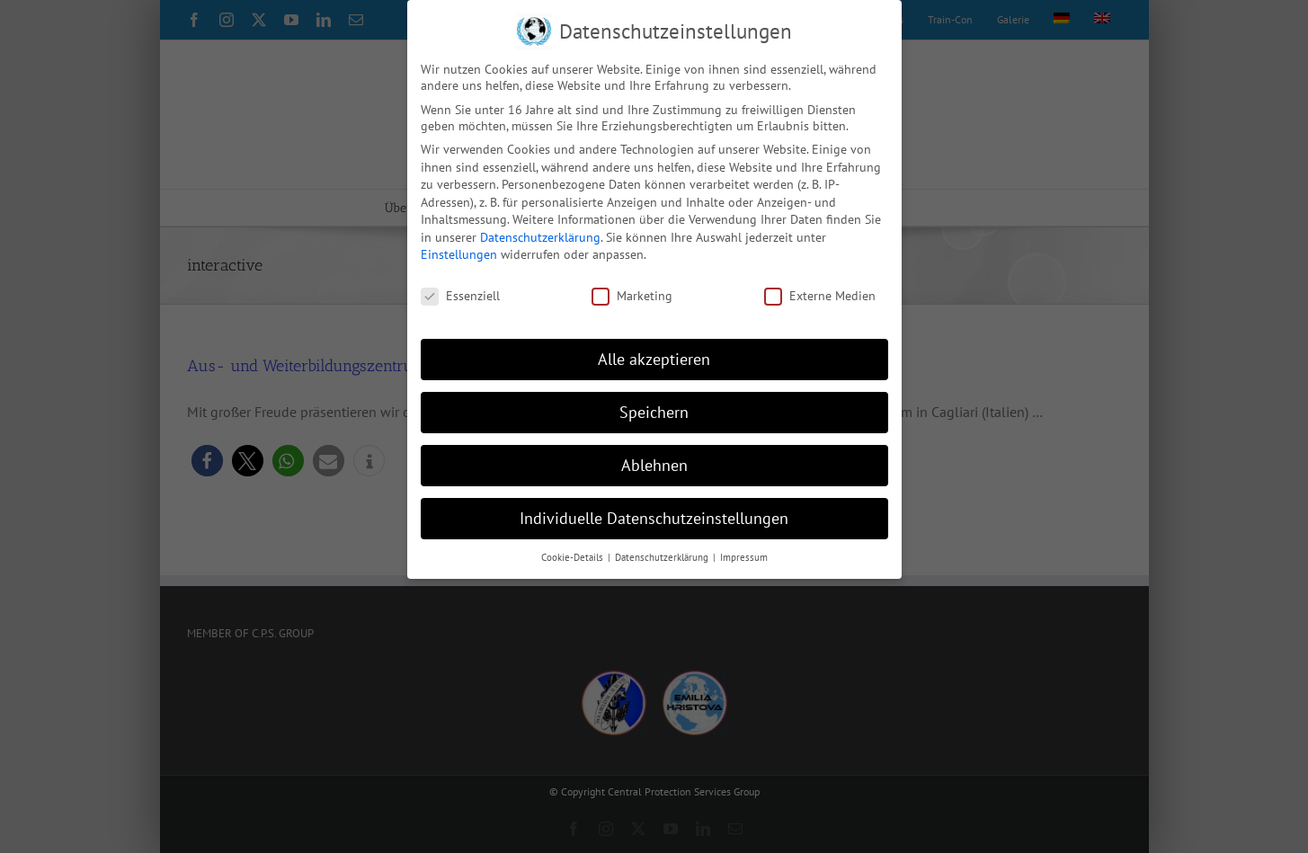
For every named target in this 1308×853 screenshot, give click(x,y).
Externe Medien (820, 296)
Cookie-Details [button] (573, 557)
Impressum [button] (744, 557)
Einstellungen (459, 254)
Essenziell (460, 296)
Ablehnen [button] (654, 465)
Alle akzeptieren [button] (654, 359)
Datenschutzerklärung (540, 237)
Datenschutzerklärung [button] (663, 557)
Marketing (632, 296)
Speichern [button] (654, 412)
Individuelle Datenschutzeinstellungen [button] (654, 518)
